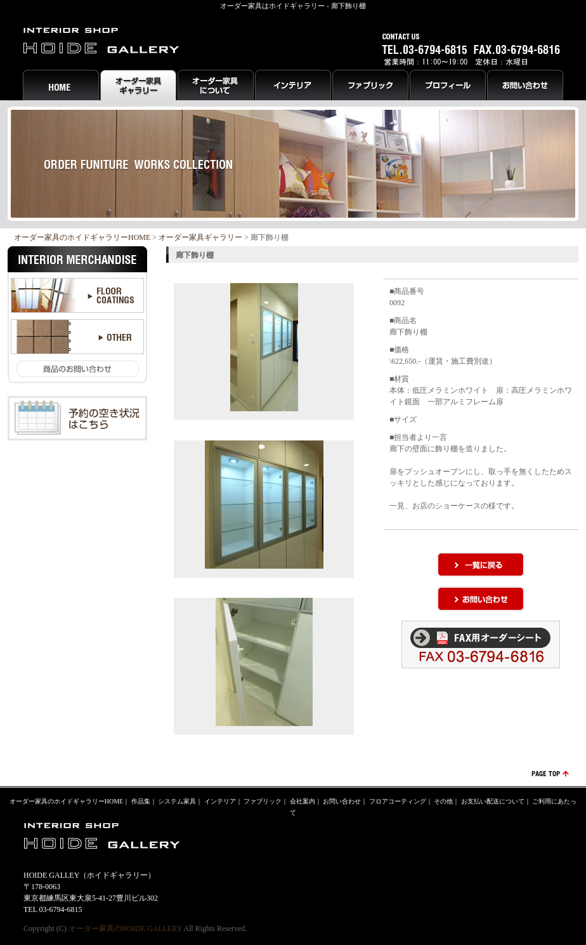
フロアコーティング (397, 801)
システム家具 (177, 801)
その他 (443, 801)
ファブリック (263, 801)
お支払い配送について (492, 801)
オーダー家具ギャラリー (200, 237)
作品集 (140, 801)
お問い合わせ (342, 801)
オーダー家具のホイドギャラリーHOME (82, 237)
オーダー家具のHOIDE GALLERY (125, 928)
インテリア (220, 801)
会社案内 (302, 801)
